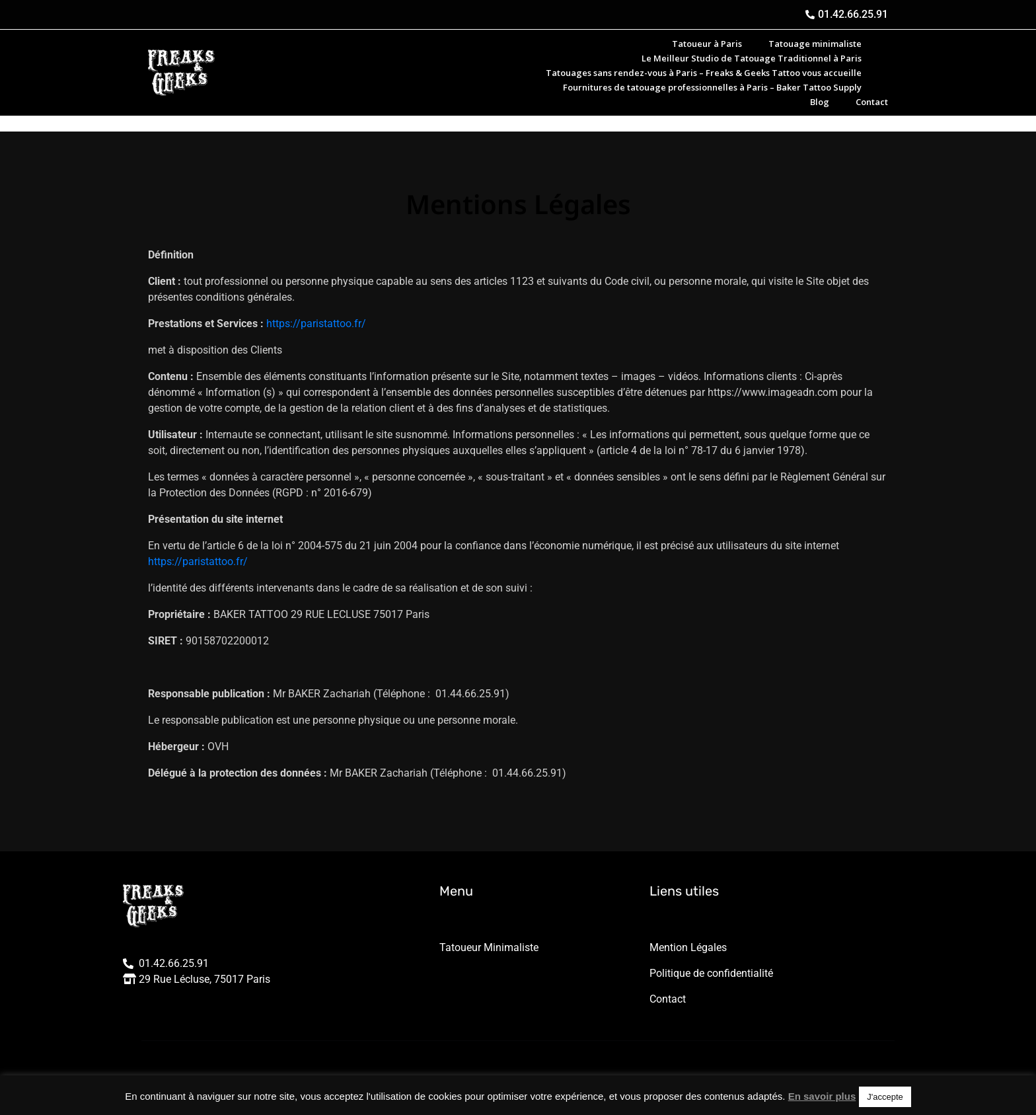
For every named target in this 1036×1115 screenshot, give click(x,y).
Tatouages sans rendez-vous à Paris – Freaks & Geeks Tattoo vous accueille (704, 73)
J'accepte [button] (885, 1097)
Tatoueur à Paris (707, 44)
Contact (872, 102)
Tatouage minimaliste (815, 44)
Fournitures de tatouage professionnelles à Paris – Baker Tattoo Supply (712, 87)
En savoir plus (822, 1096)
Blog (819, 102)
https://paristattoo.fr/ (316, 323)
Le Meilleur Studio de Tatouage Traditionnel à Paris (752, 58)
